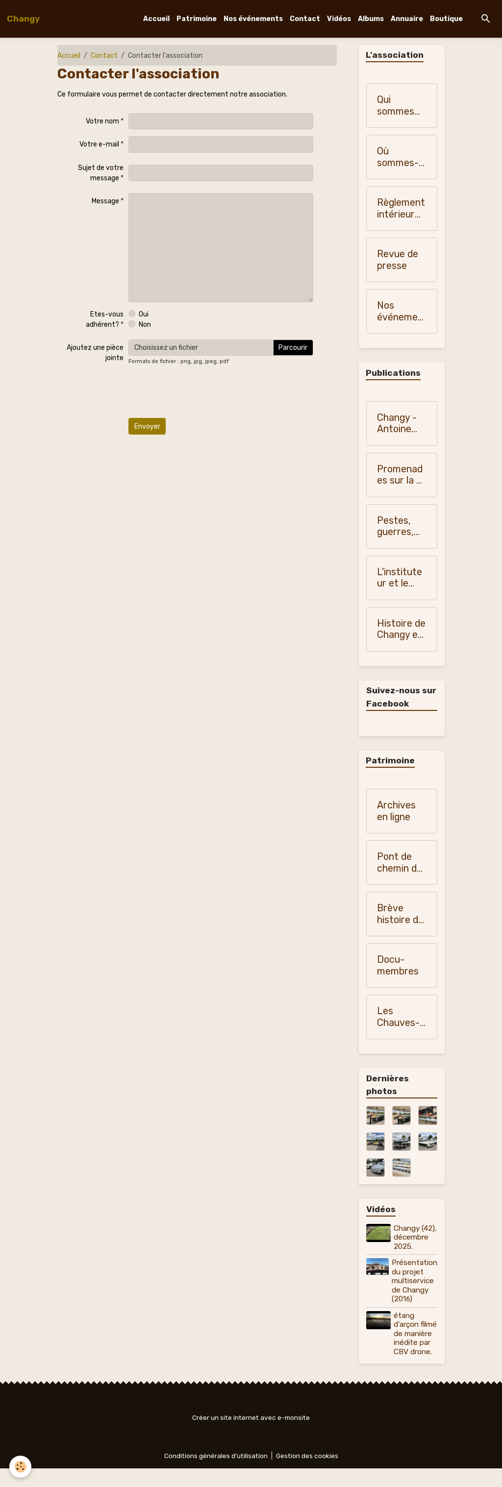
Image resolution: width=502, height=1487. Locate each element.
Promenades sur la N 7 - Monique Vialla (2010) (400, 475)
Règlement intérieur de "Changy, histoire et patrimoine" (401, 208)
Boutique (446, 19)
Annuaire (407, 19)
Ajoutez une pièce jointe (95, 352)
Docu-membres (398, 965)
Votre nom (102, 121)
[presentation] (202, 392)
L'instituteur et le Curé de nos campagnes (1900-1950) (400, 578)
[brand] (23, 18)
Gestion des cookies (307, 1474)
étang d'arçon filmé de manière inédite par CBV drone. (413, 1347)
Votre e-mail (99, 144)
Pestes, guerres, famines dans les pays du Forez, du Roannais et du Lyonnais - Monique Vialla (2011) (400, 526)
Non (145, 324)
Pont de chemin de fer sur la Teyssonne (400, 863)
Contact (305, 19)
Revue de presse (397, 260)
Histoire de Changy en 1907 (401, 629)
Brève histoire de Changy (400, 914)
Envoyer (147, 426)
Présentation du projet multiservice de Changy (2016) (414, 1290)
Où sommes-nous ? (398, 157)
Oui (144, 314)
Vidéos (339, 19)
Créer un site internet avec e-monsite (251, 1436)
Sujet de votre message (101, 173)
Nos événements (253, 19)
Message (105, 201)
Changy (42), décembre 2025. (411, 1242)
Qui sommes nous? (395, 106)
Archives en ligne (396, 811)
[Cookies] (21, 1467)
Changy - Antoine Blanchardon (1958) (399, 424)
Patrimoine (196, 19)
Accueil (156, 19)
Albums (371, 19)
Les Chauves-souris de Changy (398, 1017)
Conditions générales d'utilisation (215, 1474)
